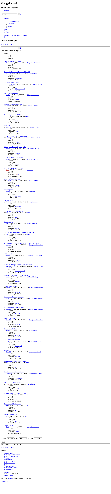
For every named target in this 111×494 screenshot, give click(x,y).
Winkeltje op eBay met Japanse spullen (15, 147)
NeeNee (8, 95)
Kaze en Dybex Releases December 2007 (15, 393)
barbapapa (9, 137)
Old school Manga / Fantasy (12, 82)
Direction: (35, 438)
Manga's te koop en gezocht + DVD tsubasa (16, 275)
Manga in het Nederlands (33, 62)
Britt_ (7, 223)
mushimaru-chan (10, 266)
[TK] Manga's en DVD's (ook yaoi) (14, 157)
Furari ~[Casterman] (10, 318)
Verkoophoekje (8, 222)
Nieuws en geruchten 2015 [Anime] (14, 211)
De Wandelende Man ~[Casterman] (14, 307)
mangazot (8, 148)
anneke (8, 277)
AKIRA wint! (8, 254)
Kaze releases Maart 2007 (11, 414)
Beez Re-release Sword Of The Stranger (15, 361)
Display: (8, 438)
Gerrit (7, 427)
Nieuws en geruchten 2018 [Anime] (14, 114)
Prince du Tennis (8, 350)
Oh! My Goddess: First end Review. (14, 372)
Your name (7, 125)
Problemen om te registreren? (12, 382)
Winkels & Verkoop (36, 84)
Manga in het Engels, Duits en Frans (14, 104)
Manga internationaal (33, 95)
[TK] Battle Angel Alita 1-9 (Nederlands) (15, 136)
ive (7, 362)
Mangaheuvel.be (33, 202)
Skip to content (5, 10)
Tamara (8, 105)
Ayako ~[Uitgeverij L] (10, 286)
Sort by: (20, 438)
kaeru (7, 159)
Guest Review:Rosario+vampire (13, 339)
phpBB (10, 478)
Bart (7, 116)
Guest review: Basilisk (10, 329)
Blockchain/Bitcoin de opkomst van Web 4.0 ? (17, 72)
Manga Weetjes (8, 425)
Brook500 (8, 287)
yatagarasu (9, 73)
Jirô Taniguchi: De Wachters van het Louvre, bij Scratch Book (21, 243)
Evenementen (32, 191)
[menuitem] (13, 21)
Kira (7, 62)
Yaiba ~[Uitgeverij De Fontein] (13, 61)
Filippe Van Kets (10, 84)
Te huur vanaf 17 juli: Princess (12, 404)
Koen (7, 170)
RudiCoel (8, 202)
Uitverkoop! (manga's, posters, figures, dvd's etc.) (18, 264)
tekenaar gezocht (9, 200)
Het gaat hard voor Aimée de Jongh (14, 168)
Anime (27, 116)
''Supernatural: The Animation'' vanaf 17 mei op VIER (19, 232)
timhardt (8, 127)
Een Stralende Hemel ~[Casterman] (14, 297)
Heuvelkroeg (33, 73)
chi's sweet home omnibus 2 (12, 179)
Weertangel (9, 341)
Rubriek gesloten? (9, 189)
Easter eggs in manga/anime (12, 93)
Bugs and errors (31, 384)
